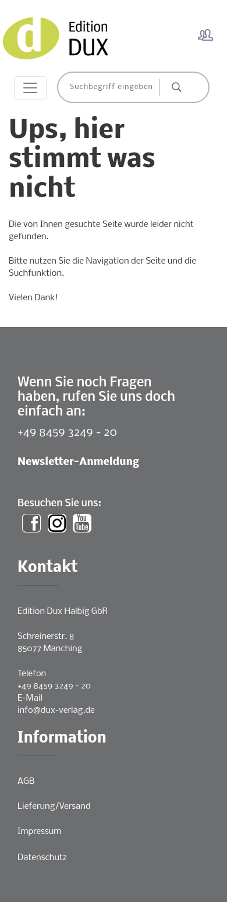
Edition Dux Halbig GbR (62, 611)
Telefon (31, 674)
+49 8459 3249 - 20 (67, 433)
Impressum (39, 831)
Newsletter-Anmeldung (78, 462)
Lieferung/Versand (54, 806)
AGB (25, 781)
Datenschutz (42, 857)
